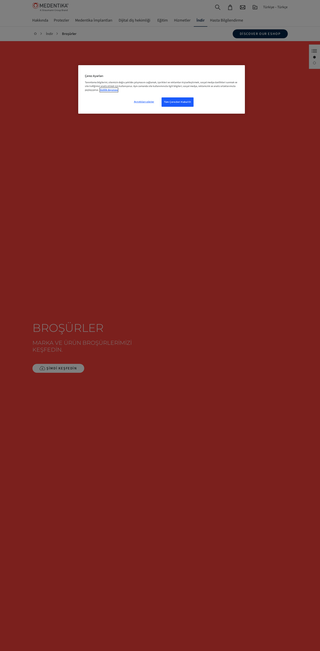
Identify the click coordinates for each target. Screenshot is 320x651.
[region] (161, 89)
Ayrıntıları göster (144, 102)
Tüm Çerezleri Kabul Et (177, 102)
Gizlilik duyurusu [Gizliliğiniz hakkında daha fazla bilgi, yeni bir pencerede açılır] (109, 90)
